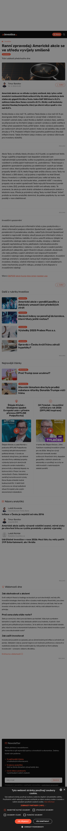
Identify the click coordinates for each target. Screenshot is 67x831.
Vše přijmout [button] (23, 821)
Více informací (49, 802)
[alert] (33, 415)
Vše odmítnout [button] (42, 821)
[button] (33, 805)
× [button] (64, 790)
